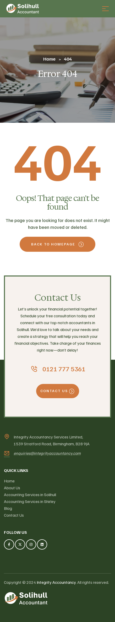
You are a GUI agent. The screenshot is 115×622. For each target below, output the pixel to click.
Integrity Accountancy (56, 582)
